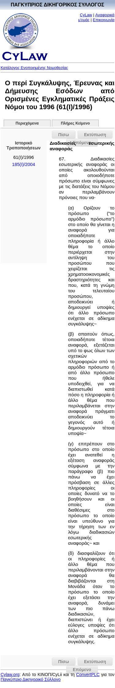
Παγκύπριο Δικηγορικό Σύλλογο (31, 679)
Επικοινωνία (104, 19)
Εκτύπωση (95, 134)
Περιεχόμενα (27, 123)
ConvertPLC (87, 674)
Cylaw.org (10, 674)
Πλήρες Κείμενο (75, 123)
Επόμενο (82, 669)
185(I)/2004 (23, 164)
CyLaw (86, 15)
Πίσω (63, 134)
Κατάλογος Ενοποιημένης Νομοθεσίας (34, 67)
